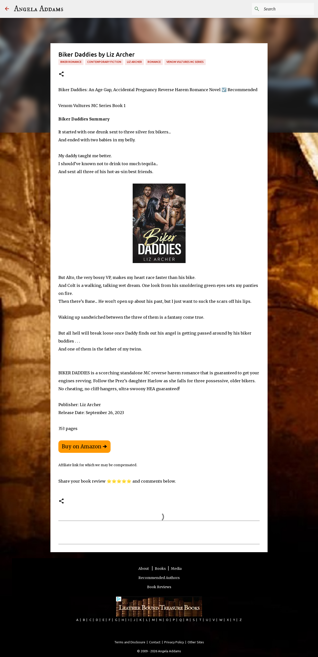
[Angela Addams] (7, 9)
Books (160, 568)
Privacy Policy (174, 642)
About (144, 568)
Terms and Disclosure (129, 642)
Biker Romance (70, 61)
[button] (61, 74)
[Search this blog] (288, 9)
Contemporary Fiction (104, 61)
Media (176, 568)
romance (154, 61)
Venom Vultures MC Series (185, 61)
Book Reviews (159, 587)
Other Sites (196, 642)
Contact (154, 642)
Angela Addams (38, 9)
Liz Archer (134, 61)
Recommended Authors (159, 578)
